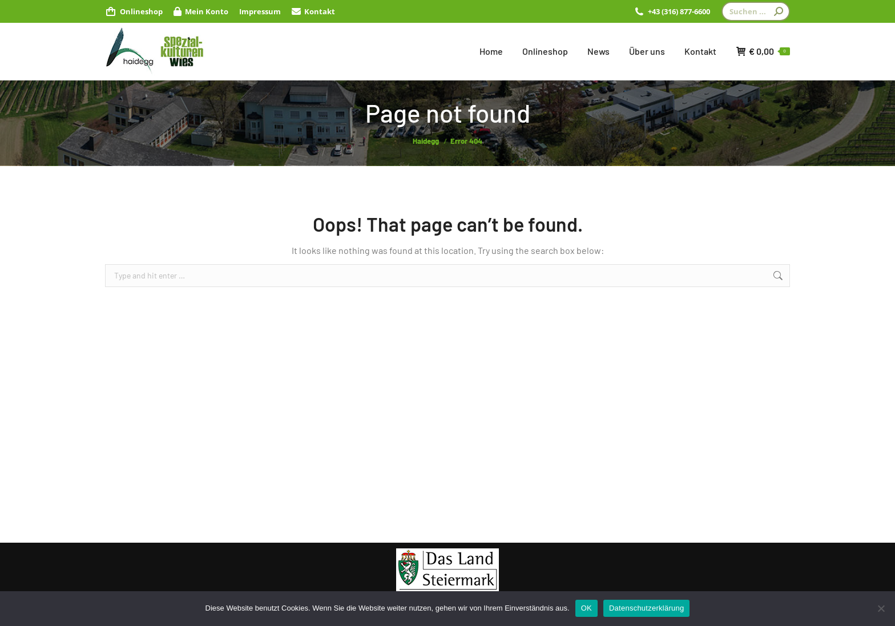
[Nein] (880, 608)
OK (586, 608)
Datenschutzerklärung (646, 608)
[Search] (755, 11)
